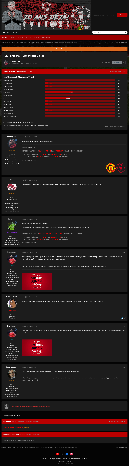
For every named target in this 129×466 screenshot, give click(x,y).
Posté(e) (29, 137)
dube (12, 180)
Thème (45, 459)
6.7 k (12, 384)
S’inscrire (122, 15)
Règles (13, 37)
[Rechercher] (103, 32)
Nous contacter (74, 459)
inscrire (27, 125)
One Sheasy (12, 252)
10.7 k (12, 154)
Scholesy (11, 219)
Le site (15, 32)
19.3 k (12, 236)
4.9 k (12, 314)
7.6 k (12, 197)
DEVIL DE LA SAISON (30, 63)
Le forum (6, 33)
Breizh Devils (11, 297)
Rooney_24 (16, 61)
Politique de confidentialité (59, 459)
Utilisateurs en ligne (32, 37)
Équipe (20, 37)
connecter (15, 125)
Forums (4, 37)
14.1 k (12, 269)
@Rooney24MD (32, 147)
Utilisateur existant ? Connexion (103, 15)
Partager (106, 62)
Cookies (84, 459)
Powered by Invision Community (64, 463)
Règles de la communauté (64, 49)
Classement (46, 37)
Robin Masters (11, 367)
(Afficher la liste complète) (117, 421)
